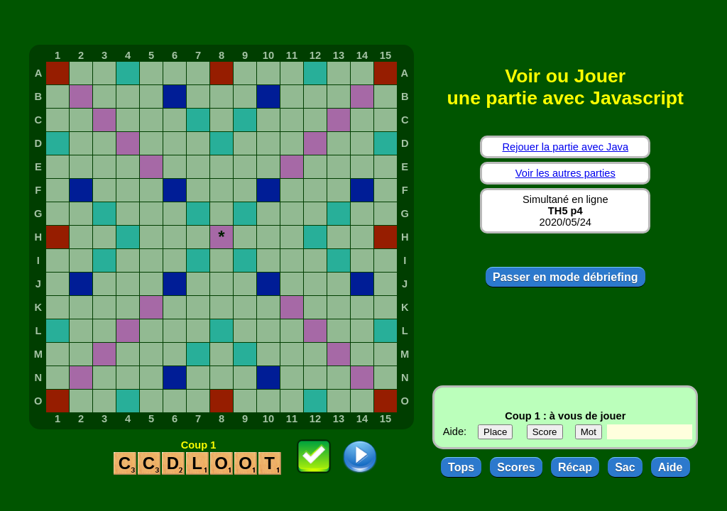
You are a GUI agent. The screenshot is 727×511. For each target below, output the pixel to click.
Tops (461, 467)
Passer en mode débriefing (565, 277)
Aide (670, 467)
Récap (575, 467)
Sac (625, 467)
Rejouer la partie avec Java (565, 147)
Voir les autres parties (565, 173)
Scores (516, 467)
